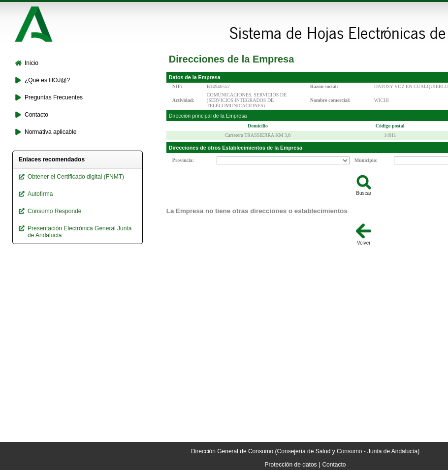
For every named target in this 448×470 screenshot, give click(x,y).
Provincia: (183, 160)
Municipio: (366, 160)
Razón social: (324, 86)
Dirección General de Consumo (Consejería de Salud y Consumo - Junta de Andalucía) (305, 451)
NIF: (177, 86)
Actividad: (183, 100)
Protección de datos (291, 464)
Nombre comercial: (330, 100)
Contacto (334, 464)
